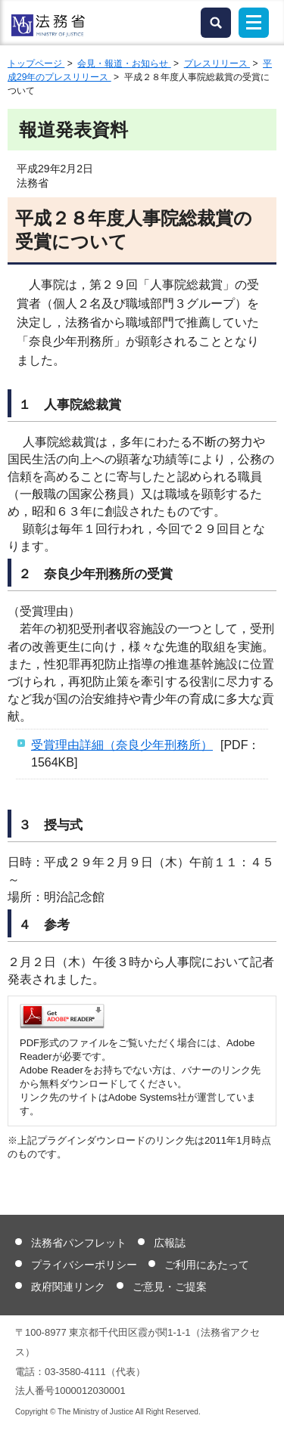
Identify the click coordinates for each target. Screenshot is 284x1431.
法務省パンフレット (78, 1243)
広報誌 (170, 1243)
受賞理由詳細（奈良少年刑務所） (122, 745)
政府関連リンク (68, 1287)
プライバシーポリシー (84, 1265)
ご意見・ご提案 (170, 1287)
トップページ (36, 63)
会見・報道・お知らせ (123, 63)
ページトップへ (263, 1407)
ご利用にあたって (206, 1265)
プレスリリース (217, 63)
